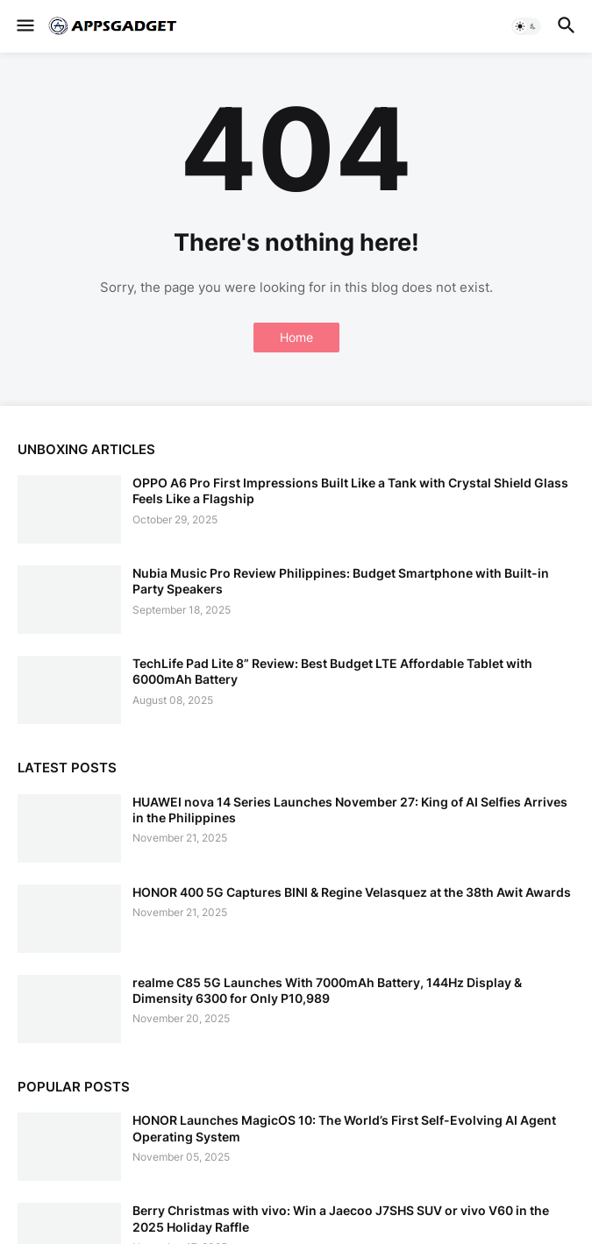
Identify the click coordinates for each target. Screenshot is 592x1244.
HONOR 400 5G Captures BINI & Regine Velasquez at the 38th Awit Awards (351, 892)
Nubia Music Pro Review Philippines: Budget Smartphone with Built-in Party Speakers (340, 580)
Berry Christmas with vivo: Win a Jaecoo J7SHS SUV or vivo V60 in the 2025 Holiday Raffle (340, 1218)
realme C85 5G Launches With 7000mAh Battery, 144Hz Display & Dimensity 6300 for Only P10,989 (327, 990)
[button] (24, 26)
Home (296, 337)
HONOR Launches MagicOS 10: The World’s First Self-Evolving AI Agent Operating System (344, 1127)
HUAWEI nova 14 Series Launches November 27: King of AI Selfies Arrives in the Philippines (349, 809)
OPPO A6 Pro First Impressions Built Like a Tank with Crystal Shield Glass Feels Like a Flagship (350, 490)
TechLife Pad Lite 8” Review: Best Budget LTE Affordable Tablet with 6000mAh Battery (332, 671)
